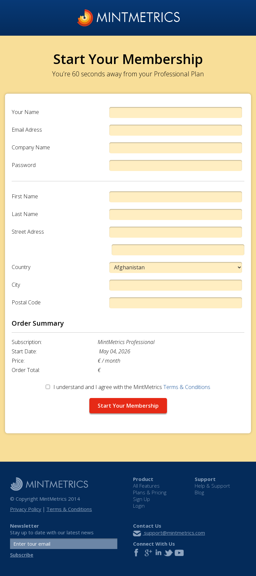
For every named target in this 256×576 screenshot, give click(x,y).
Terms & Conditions (186, 387)
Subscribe (21, 554)
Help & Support (212, 485)
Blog (199, 492)
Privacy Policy (25, 509)
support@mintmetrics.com (169, 532)
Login (139, 505)
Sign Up (141, 499)
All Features (146, 485)
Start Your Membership (128, 405)
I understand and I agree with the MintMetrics (128, 387)
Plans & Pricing (149, 492)
